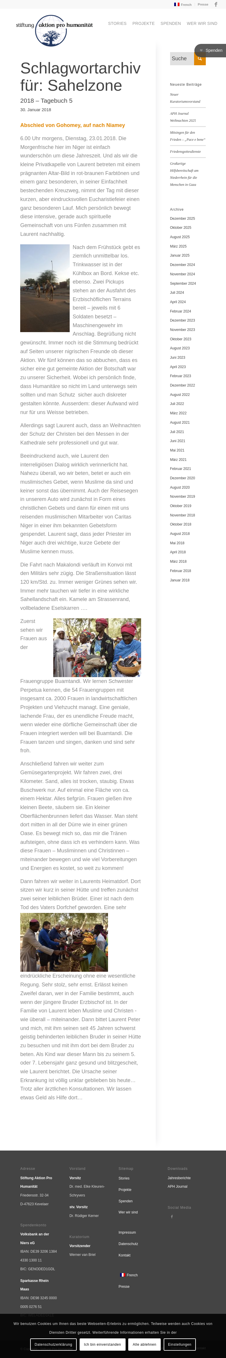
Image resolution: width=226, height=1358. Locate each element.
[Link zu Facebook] (216, 4)
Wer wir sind (128, 1212)
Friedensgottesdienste (185, 152)
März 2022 (178, 413)
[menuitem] (182, 4)
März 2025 (178, 246)
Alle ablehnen (145, 1344)
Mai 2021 (177, 450)
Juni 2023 (177, 358)
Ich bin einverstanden (102, 1344)
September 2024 (183, 283)
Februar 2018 (180, 571)
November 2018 (182, 515)
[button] (210, 50)
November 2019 (182, 497)
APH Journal (177, 1186)
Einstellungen (179, 1344)
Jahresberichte (179, 1178)
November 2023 (182, 330)
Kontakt (125, 1255)
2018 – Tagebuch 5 (46, 100)
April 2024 (178, 302)
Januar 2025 (180, 255)
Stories (124, 1178)
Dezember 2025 (182, 219)
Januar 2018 (180, 580)
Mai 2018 (177, 543)
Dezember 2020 (182, 478)
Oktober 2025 (180, 228)
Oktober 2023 (180, 339)
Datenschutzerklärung (53, 1344)
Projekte (125, 1190)
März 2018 (178, 561)
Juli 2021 (177, 432)
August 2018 (180, 534)
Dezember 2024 (182, 265)
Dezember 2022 (182, 385)
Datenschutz (128, 1244)
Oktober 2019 (180, 506)
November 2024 (182, 274)
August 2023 (180, 348)
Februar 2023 (180, 376)
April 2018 (178, 552)
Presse (203, 4)
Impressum (127, 1232)
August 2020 (180, 487)
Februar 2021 (180, 469)
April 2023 (178, 367)
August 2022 (180, 395)
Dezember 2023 (182, 320)
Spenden (126, 1201)
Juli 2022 (177, 404)
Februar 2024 (180, 311)
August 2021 (180, 422)
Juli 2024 (177, 293)
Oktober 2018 (180, 524)
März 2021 (178, 460)
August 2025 (180, 237)
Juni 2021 (177, 441)
